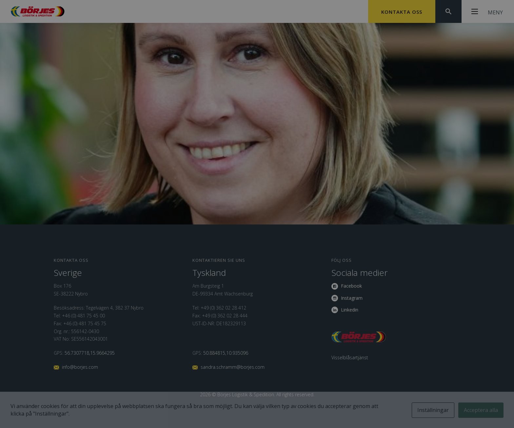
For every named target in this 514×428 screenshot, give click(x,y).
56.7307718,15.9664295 (90, 353)
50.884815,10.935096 (225, 353)
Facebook (351, 286)
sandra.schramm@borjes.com (233, 367)
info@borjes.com (80, 367)
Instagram (352, 298)
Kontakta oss (401, 12)
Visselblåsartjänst (349, 357)
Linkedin (349, 310)
